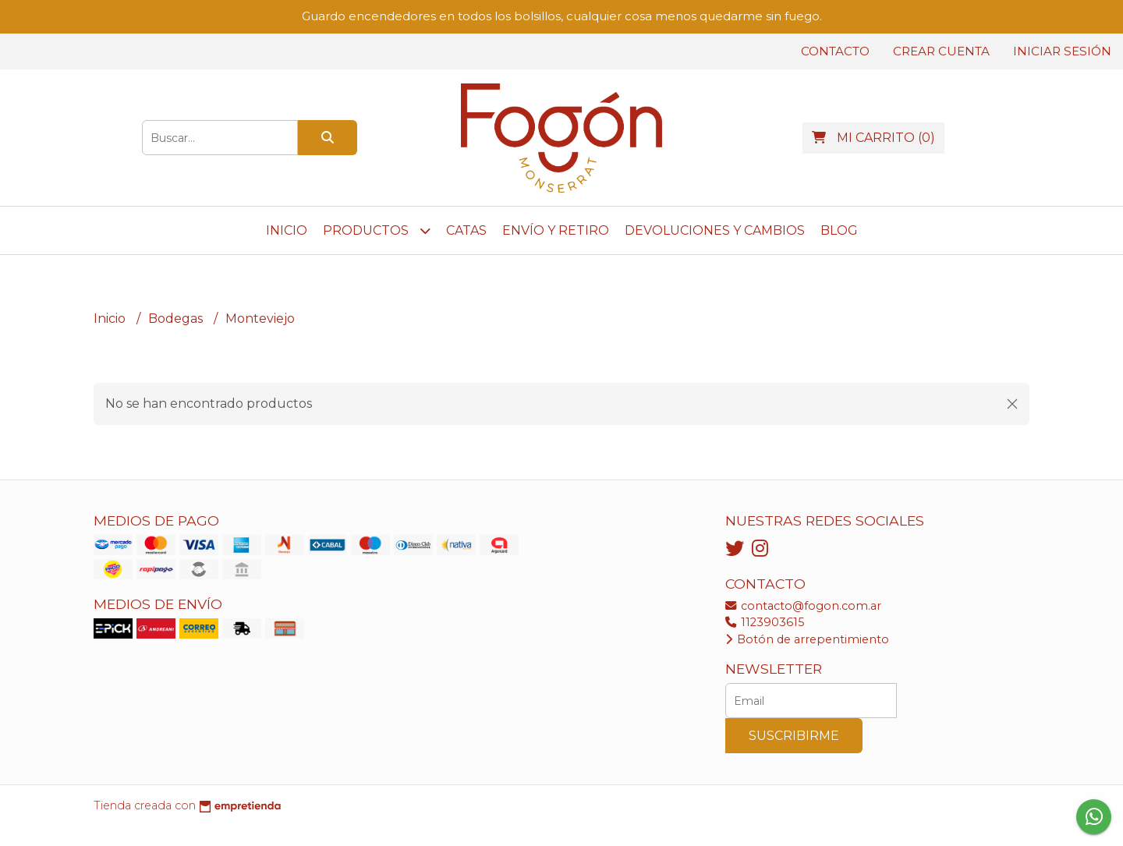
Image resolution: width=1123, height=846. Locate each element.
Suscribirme (794, 735)
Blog (839, 230)
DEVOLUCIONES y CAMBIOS (715, 230)
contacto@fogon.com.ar (803, 606)
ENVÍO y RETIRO (555, 230)
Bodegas (177, 318)
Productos (376, 230)
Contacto (835, 51)
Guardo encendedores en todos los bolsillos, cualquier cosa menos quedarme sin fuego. (562, 16)
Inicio (286, 230)
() (873, 137)
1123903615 (764, 622)
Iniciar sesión (1062, 51)
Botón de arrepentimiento (807, 639)
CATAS (466, 230)
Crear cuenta (941, 51)
